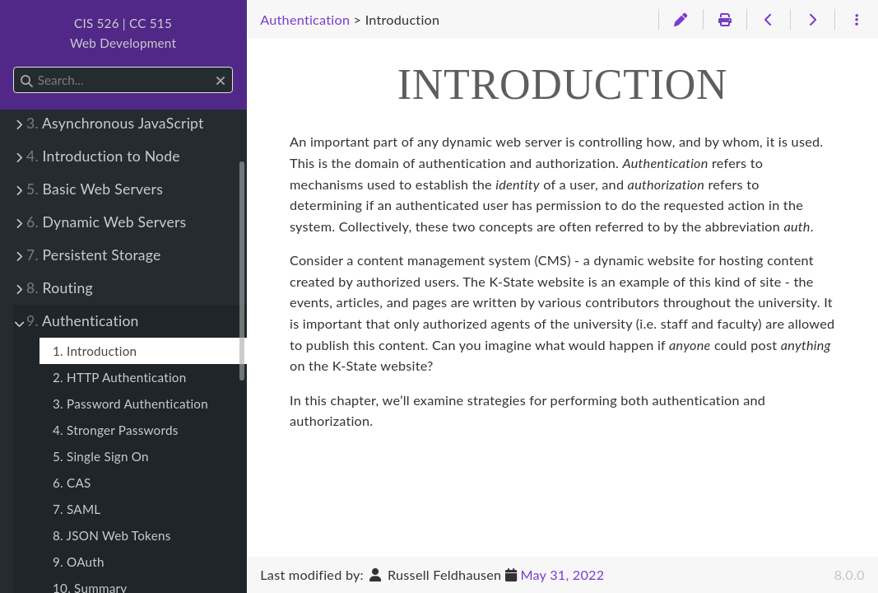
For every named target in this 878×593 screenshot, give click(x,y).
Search (14, 67)
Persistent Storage (93, 255)
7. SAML (76, 509)
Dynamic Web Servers (106, 222)
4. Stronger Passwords (116, 430)
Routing (59, 287)
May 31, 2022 (562, 574)
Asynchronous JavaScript (115, 123)
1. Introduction (95, 350)
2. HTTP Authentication (119, 377)
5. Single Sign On (101, 456)
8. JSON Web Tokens (112, 535)
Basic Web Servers (94, 189)
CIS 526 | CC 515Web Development (123, 33)
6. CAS (72, 482)
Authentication (82, 320)
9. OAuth (79, 561)
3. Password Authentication (130, 403)
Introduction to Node (103, 156)
